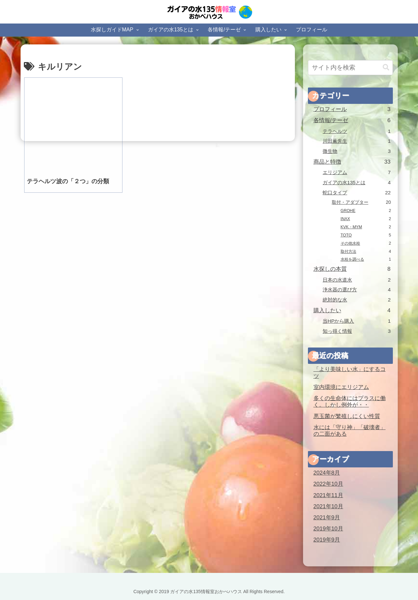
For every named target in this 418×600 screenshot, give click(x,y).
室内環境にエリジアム (341, 387)
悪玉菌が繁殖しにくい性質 (347, 416)
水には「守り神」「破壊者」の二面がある (350, 430)
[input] (350, 67)
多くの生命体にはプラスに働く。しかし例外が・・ (350, 401)
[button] (386, 67)
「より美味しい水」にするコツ (350, 372)
